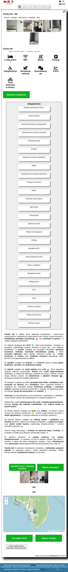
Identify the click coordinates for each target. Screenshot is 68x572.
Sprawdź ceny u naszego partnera (22, 467)
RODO (43, 569)
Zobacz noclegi (49, 538)
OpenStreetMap (59, 531)
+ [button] (6, 499)
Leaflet (50, 531)
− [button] (6, 503)
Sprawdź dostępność (16, 95)
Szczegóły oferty (19, 538)
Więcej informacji (50, 467)
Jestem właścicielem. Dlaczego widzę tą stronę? (16, 547)
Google (33, 565)
